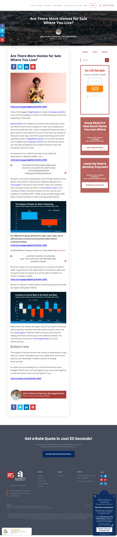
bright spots (33, 112)
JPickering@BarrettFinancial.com (20, 491)
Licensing (41, 486)
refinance (41, 478)
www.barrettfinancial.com (18, 485)
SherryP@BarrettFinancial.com (19, 493)
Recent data (16, 123)
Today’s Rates (58, 5)
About (85, 5)
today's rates (42, 481)
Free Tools (78, 5)
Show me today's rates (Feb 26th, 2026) (26, 378)
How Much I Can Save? (95, 185)
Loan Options (68, 5)
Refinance (47, 5)
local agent (20, 332)
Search (85, 52)
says (40, 156)
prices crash (51, 188)
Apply (93, 5)
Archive (104, 52)
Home (33, 5)
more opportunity (41, 338)
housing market (56, 112)
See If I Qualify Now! (95, 148)
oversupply (16, 185)
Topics (94, 52)
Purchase (39, 5)
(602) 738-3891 (108, 5)
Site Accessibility (43, 483)
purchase (41, 476)
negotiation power (35, 138)
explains (61, 250)
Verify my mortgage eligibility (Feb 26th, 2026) (29, 107)
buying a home (36, 142)
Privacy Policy (88, 505)
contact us (61, 476)
